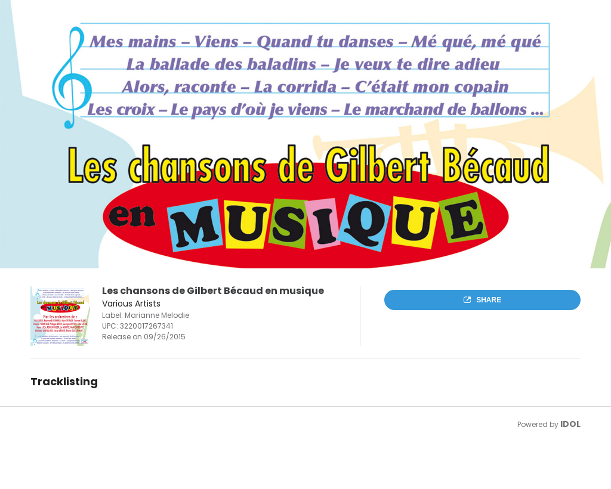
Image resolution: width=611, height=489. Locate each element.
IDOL (570, 424)
